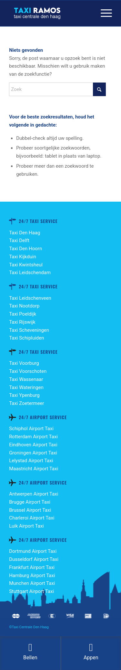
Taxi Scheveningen (29, 330)
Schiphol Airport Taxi (31, 428)
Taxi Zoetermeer (26, 403)
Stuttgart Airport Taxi (31, 591)
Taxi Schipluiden (26, 338)
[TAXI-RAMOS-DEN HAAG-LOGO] (50, 13)
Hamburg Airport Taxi (32, 575)
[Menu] (103, 13)
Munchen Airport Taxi (32, 583)
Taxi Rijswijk (22, 322)
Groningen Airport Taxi (33, 453)
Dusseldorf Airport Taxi (33, 559)
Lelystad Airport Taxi (31, 460)
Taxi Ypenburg (24, 395)
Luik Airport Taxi (26, 526)
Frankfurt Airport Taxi (32, 567)
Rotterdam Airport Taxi (33, 437)
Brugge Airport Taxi (29, 502)
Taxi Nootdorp (24, 306)
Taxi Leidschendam (30, 272)
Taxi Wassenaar (26, 379)
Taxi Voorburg (24, 363)
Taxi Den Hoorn (25, 248)
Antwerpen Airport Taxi (33, 494)
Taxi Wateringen (26, 387)
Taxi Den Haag (24, 233)
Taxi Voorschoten (27, 371)
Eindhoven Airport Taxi (33, 445)
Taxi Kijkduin (22, 257)
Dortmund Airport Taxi (32, 551)
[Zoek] (57, 89)
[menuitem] (103, 13)
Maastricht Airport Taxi (33, 469)
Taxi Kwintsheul (26, 265)
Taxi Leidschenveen (30, 298)
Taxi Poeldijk (22, 314)
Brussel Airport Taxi (30, 510)
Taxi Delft (19, 240)
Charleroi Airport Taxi (31, 518)
